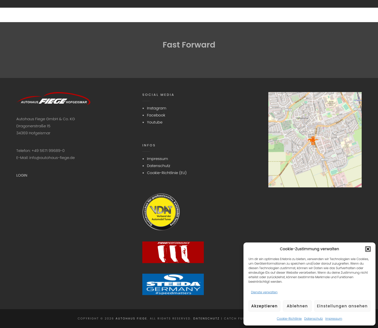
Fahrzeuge (228, 11)
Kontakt (306, 11)
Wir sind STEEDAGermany (170, 11)
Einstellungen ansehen (342, 306)
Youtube (154, 122)
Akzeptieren (264, 306)
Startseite (112, 11)
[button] (367, 249)
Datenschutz (313, 318)
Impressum (333, 318)
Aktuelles (268, 11)
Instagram (156, 108)
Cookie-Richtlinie (289, 318)
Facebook (156, 115)
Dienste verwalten (264, 292)
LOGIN (21, 175)
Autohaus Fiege (131, 318)
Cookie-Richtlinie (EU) (166, 172)
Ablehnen (297, 306)
